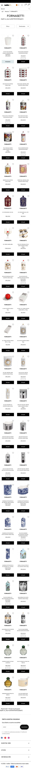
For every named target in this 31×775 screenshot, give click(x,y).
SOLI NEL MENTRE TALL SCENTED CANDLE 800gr (8, 405)
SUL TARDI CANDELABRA (8, 244)
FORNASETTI (7, 48)
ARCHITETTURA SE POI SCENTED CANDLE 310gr (23, 437)
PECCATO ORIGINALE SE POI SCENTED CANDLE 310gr (7, 277)
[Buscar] (15, 9)
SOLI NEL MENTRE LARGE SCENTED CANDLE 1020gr (8, 373)
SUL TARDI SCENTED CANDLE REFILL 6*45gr (8, 341)
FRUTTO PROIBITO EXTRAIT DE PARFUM (23, 662)
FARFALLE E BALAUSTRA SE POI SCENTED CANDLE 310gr (23, 566)
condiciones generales (14, 732)
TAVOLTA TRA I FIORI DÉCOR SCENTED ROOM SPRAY (7, 116)
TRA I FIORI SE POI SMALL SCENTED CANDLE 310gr (23, 116)
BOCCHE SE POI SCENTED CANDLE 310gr (8, 84)
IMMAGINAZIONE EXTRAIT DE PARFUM (8, 694)
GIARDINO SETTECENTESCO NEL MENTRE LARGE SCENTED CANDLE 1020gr (8, 502)
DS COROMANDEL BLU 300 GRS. (23, 213)
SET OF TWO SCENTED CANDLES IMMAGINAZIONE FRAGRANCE (8, 53)
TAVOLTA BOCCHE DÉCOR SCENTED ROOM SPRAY (23, 52)
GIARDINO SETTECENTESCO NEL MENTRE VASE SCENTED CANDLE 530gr (23, 502)
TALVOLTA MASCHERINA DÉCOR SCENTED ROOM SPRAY (23, 630)
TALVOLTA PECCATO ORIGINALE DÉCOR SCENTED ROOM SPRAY (23, 278)
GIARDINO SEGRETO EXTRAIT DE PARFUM (8, 662)
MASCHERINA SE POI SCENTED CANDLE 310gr (8, 630)
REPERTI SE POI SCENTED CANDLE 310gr (8, 181)
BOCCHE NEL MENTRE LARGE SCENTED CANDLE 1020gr (23, 84)
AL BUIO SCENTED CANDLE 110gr (8, 309)
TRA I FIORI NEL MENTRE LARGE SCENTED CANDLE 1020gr (8, 149)
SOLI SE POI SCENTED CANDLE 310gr (23, 341)
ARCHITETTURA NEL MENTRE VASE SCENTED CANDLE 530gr (8, 437)
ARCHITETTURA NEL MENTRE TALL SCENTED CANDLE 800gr (23, 469)
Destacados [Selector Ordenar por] (24, 26)
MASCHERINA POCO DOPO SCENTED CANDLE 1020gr (23, 598)
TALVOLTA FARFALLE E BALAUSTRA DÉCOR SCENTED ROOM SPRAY (8, 599)
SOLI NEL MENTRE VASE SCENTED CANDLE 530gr (23, 694)
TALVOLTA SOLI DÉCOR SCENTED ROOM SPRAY (23, 373)
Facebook (2, 738)
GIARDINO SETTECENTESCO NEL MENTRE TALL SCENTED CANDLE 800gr (7, 567)
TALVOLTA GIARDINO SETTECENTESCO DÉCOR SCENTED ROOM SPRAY (23, 534)
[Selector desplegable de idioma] (18, 5)
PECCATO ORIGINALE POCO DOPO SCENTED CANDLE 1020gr (23, 246)
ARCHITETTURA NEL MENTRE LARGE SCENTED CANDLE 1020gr (23, 406)
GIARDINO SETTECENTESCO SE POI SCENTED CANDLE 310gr (8, 534)
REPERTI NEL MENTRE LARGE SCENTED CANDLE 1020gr (23, 181)
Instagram (9, 738)
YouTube (5, 738)
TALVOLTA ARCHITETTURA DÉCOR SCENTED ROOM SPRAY (8, 469)
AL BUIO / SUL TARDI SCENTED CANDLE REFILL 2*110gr (23, 309)
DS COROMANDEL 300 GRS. (7, 212)
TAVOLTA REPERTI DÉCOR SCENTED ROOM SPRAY (23, 148)
